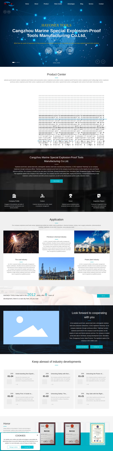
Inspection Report (98, 183)
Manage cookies (13, 447)
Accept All (27, 447)
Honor (71, 183)
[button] (13, 62)
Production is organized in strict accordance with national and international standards (98, 187)
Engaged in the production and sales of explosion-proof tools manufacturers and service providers (14, 187)
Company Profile (14, 183)
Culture (42, 183)
